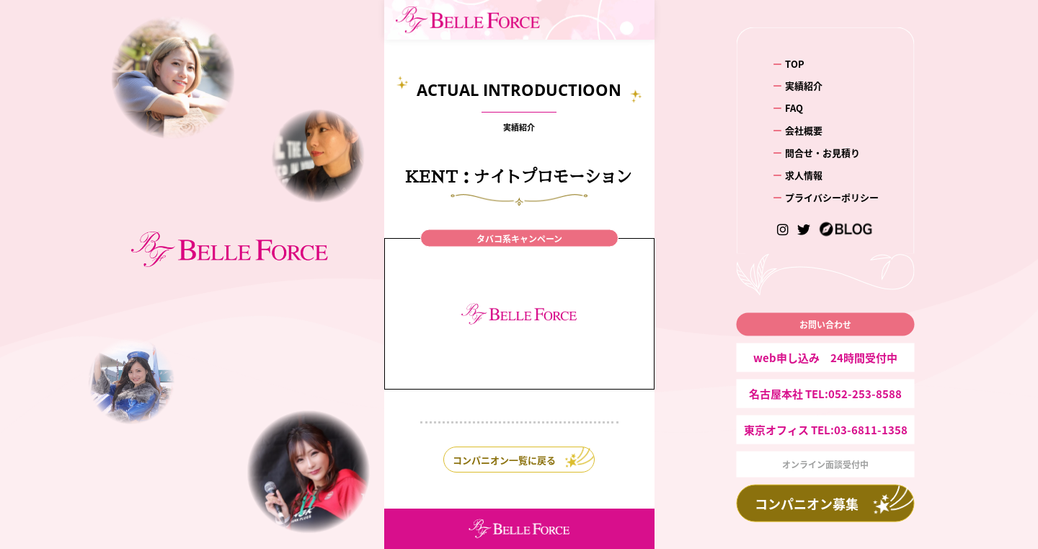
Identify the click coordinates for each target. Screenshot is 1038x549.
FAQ (794, 108)
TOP (794, 63)
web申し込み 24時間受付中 (825, 357)
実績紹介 (803, 85)
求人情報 (803, 175)
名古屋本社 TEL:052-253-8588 (825, 393)
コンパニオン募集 (807, 503)
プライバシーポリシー (832, 197)
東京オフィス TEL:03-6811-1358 (826, 429)
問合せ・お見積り (822, 152)
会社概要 (803, 130)
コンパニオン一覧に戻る (504, 460)
